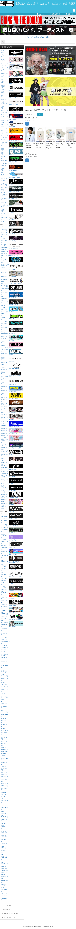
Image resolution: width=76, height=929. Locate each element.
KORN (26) (4, 703)
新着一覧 (69, 14)
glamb (16, 81)
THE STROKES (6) (4, 863)
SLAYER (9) (4, 843)
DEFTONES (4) (4, 625)
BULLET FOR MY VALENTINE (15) (4, 599)
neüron (16, 345)
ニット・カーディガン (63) (4, 102)
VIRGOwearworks (16, 189)
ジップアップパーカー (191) (4, 69)
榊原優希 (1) (4, 390)
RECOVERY (16, 217)
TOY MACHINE (16, 145)
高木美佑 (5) (4, 428)
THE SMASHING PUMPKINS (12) (4, 857)
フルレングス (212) (4, 125)
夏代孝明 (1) (4, 462)
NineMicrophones (16, 302)
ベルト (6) (3, 165)
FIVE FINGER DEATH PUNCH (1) (4, 655)
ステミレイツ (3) (4, 418)
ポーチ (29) (4, 163)
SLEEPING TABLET (16, 175)
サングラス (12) (4, 153)
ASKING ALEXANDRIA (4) (4, 535)
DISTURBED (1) (4, 629)
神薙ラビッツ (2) (4, 358)
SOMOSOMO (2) (4, 318)
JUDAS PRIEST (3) (4, 683)
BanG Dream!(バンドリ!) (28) (4, 240)
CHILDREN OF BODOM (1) (4, 606)
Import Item (16, 596)
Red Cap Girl (16, 117)
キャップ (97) (4, 139)
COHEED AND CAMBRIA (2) (4, 612)
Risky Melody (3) (4, 301)
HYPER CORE (16, 516)
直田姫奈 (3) (4, 415)
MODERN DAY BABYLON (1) (4, 745)
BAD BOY (16, 417)
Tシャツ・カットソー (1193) (4, 91)
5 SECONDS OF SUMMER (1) (4, 520)
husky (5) (3, 272)
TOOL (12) (3, 884)
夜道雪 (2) (3, 506)
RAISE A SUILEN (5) (4, 297)
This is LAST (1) (4, 328)
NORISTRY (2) (4, 468)
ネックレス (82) (4, 157)
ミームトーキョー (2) (4, 491)
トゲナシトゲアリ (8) (4, 459)
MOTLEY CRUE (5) (3, 754)
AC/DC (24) (4, 525)
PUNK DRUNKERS (16, 138)
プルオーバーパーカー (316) (4, 75)
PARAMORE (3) (4, 789)
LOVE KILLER (16, 552)
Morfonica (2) (4, 286)
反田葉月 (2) (4, 433)
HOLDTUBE (16, 610)
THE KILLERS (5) (4, 690)
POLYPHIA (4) (4, 805)
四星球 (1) (3, 412)
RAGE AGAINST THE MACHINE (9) (4, 814)
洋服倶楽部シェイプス (16, 410)
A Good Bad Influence (16, 96)
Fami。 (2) (3, 260)
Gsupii (16, 352)
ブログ (65, 4)
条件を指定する (31, 114)
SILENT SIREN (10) (4, 308)
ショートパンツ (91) (4, 129)
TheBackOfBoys (16, 495)
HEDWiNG (16, 481)
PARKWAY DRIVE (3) (3, 793)
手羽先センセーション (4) (4, 450)
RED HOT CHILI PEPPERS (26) (3, 826)
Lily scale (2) (4, 279)
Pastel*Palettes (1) (5, 289)
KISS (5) (3, 693)
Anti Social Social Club (16, 574)
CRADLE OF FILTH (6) (4, 617)
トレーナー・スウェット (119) (4, 81)
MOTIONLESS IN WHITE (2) (4, 750)
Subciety (16, 88)
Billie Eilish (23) (3, 569)
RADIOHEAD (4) (4, 808)
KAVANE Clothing (16, 168)
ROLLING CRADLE (16, 396)
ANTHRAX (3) (4, 527)
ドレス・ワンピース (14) (4, 136)
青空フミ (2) (4, 336)
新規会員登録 (55, 14)
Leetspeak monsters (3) (4, 275)
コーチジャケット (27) (4, 60)
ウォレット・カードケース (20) (4, 174)
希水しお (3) (4, 362)
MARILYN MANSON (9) (4, 729)
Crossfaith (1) (4, 247)
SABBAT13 (16, 317)
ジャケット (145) (4, 51)
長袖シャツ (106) (4, 96)
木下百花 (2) (4, 364)
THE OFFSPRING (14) (4, 880)
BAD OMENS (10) (4, 556)
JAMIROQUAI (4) (4, 679)
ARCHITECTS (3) (4, 530)
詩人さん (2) (4, 404)
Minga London (16, 53)
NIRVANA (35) (4, 776)
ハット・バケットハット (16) (4, 144)
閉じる (40, 114)
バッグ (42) (4, 160)
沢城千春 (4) (4, 397)
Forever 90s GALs (16, 438)
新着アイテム (20, 4)
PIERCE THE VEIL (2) (4, 797)
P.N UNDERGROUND (16, 110)
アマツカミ (16, 260)
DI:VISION (16, 474)
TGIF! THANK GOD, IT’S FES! (16, 374)
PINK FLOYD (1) (4, 801)
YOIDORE (16, 131)
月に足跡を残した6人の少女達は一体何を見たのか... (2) (4, 439)
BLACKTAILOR (16, 196)
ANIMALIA (16, 531)
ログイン (40, 14)
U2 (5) (2, 887)
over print (16, 67)
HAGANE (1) (4, 270)
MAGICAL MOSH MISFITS (16, 160)
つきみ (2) (3, 445)
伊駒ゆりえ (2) (4, 342)
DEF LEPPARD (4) (4, 621)
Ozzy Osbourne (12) (4, 782)
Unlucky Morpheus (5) (4, 332)
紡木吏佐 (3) (4, 447)
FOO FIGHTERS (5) (4, 661)
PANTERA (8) (4, 785)
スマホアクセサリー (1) (4, 205)
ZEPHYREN (16, 567)
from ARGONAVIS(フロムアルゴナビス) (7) (5, 265)
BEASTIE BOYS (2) (3, 565)
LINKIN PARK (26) (4, 715)
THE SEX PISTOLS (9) (4, 836)
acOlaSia (16, 582)
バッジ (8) (3, 202)
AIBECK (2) (4, 230)
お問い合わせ (12, 909)
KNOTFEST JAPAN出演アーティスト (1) (4, 698)
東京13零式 (16, 267)
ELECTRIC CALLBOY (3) (4, 638)
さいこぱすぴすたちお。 (16, 281)
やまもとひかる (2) (4, 500)
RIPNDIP (16, 152)
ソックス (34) (4, 180)
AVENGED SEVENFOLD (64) (4, 547)
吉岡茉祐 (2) (4, 503)
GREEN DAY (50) (4, 666)
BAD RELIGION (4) (4, 561)
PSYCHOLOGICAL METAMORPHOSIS (16, 559)
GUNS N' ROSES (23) (4, 671)
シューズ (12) (4, 178)
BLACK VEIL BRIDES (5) (4, 579)
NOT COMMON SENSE (16, 589)
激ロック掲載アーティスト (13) (4, 378)
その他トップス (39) (4, 121)
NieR (16, 453)
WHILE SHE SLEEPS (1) (4, 894)
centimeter (16, 124)
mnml (16, 203)
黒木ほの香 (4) (4, 373)
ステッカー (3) (4, 218)
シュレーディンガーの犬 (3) (4, 408)
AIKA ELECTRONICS (16, 424)
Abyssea (16, 224)
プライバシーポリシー (12, 917)
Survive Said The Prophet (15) (4, 323)
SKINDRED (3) (4, 840)
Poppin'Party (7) (4, 293)
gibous (16, 182)
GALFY (16, 60)
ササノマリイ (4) (4, 393)
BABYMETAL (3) (4, 235)
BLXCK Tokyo (16, 467)
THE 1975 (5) (4, 516)
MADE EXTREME (16, 366)
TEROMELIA (16, 545)
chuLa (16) (3, 245)
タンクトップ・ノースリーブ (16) (4, 116)
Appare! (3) (4, 232)
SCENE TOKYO (16, 74)
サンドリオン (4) (4, 400)
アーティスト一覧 (43, 4)
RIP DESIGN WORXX (16, 617)
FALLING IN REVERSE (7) (4, 646)
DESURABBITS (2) (5, 256)
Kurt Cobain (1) (4, 707)
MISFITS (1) (4, 741)
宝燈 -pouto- (16, 274)
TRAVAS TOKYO (16, 246)
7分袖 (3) (3, 99)
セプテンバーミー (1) (4, 422)
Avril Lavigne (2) (4, 552)
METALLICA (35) (4, 738)
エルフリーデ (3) (4, 350)
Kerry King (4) (4, 687)
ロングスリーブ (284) (4, 86)
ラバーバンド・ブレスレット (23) (4, 194)
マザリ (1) (3, 483)
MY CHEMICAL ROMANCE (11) (4, 767)
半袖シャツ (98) (4, 107)
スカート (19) (4, 133)
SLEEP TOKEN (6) (4, 847)
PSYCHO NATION (16, 103)
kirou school (16, 624)
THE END (16, 359)
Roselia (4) (3, 305)
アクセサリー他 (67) (4, 210)
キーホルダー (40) (4, 214)
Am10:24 (16, 324)
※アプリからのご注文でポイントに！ (38, 37)
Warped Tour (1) (4, 890)
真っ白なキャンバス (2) (4, 486)
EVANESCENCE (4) (5, 642)
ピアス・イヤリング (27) (4, 184)
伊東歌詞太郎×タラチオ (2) (4, 346)
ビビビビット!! (16, 431)
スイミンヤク (16, 538)
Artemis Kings (16, 239)
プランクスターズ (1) (4, 480)
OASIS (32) (4, 779)
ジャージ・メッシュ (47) (4, 111)
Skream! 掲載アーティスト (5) (4, 313)
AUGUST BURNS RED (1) (4, 541)
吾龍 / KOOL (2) (4, 387)
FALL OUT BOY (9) (3, 650)
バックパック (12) (4, 169)
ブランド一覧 (31, 4)
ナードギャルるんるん (16, 445)
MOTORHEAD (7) (4, 759)
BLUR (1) (3, 587)
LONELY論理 (16, 488)
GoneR (16, 403)
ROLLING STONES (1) (4, 831)
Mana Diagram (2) (4, 282)
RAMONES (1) (4, 820)
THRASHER (16, 389)
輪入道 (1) (3, 508)
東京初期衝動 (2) (4, 455)
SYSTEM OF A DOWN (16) (4, 869)
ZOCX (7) (3, 425)
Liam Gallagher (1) (4, 711)
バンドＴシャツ (56, 4)
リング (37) (4, 187)
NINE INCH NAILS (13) (4, 773)
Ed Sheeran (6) (4, 634)
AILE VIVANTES (16, 460)
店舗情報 (72, 4)
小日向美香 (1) (4, 383)
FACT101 (16, 509)
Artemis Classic (16, 232)
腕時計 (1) (3, 190)
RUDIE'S (16, 309)
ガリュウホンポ (16, 523)
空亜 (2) (3, 367)
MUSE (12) (4, 762)
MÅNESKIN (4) (4, 725)
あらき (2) (3, 338)
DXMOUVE (16, 331)
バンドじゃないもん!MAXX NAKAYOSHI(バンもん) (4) (5, 474)
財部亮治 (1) (4, 430)
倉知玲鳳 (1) (4, 369)
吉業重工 (16, 210)
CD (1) (2, 221)
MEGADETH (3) (4, 733)
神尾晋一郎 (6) (4, 354)
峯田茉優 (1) (4, 494)
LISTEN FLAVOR (16, 253)
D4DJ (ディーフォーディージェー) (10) (4, 251)
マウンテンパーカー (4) (4, 64)
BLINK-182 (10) (3, 583)
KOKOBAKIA (16, 382)
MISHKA (16, 502)
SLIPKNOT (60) (4, 851)
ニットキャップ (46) (4, 148)
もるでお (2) (4, 497)
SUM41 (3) (3, 866)
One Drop (16, 338)
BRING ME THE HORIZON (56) (4, 592)
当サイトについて (12, 905)
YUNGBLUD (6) (4, 899)
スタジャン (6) (4, 55)
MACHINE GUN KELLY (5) (4, 720)
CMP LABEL (16, 288)
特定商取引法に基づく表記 (12, 913)
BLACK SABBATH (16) (3, 574)
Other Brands (16, 603)
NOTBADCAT (16, 295)
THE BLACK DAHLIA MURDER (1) (4, 874)
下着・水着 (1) (4, 199)
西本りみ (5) (4, 465)
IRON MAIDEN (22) (4, 675)
